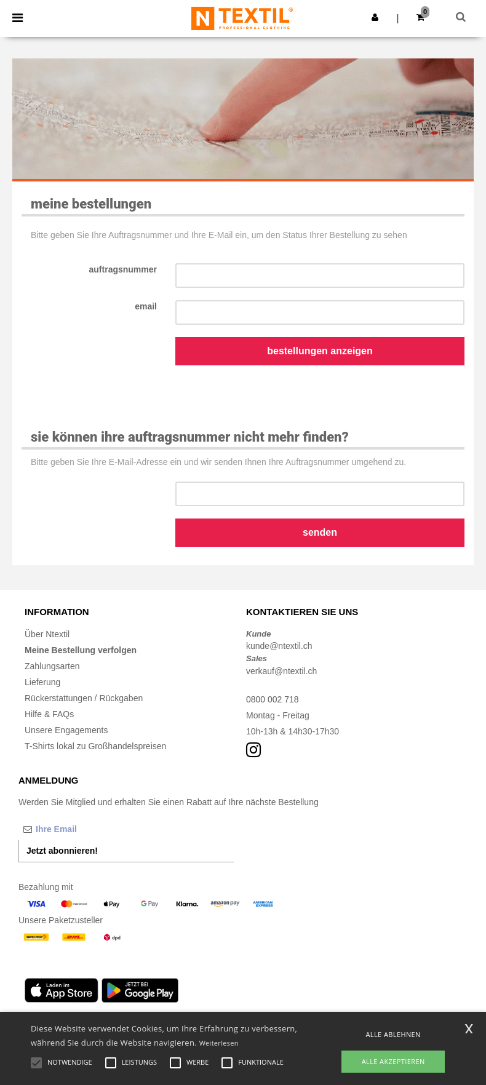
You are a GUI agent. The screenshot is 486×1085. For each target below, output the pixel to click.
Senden (320, 532)
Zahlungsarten (52, 666)
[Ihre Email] (83, 829)
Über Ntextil (47, 634)
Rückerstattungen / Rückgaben (84, 698)
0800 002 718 (272, 699)
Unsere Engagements (66, 730)
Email (146, 306)
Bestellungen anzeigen (320, 351)
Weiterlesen (219, 1042)
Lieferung (42, 682)
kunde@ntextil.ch (279, 646)
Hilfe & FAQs (49, 714)
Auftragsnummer (123, 269)
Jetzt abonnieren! (62, 851)
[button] (375, 17)
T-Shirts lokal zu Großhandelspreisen (95, 746)
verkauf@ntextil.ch (281, 671)
